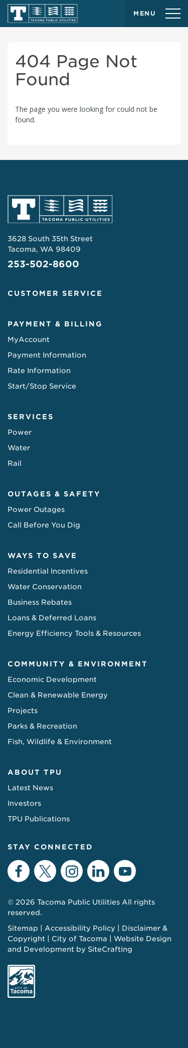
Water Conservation (45, 587)
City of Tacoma (79, 939)
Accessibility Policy (80, 928)
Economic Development (52, 679)
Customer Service (55, 293)
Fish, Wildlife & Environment (60, 742)
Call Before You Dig (44, 525)
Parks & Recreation (42, 726)
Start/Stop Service (42, 386)
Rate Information (39, 371)
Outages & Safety (54, 494)
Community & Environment (78, 664)
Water (19, 448)
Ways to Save (42, 556)
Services (31, 417)
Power (20, 432)
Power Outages (36, 509)
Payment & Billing (55, 324)
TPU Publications (39, 819)
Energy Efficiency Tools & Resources (74, 633)
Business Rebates (40, 602)
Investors (24, 803)
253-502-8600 (43, 264)
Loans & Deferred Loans (52, 618)
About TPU (35, 772)
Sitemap (23, 928)
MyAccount (29, 339)
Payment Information (47, 355)
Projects (23, 711)
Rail (15, 463)
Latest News (30, 788)
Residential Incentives (48, 571)
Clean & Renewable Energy (58, 695)
